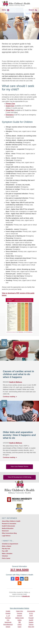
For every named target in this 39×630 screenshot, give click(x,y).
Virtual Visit (10, 110)
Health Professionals (8, 526)
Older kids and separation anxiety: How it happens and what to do (19, 435)
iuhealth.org (26, 596)
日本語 (20, 624)
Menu (4, 10)
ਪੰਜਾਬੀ (31, 615)
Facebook (12, 579)
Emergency (10, 115)
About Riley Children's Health (11, 521)
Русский (31, 618)
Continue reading (10, 396)
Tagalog (31, 622)
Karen (19, 626)
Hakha (19, 620)
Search (31, 10)
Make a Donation (7, 553)
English (8, 611)
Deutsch (19, 615)
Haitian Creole (19, 618)
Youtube (17, 579)
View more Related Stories (19, 466)
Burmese (8, 618)
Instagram (26, 579)
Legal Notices (6, 535)
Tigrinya (31, 624)
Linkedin (22, 579)
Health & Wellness (15, 382)
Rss (19, 583)
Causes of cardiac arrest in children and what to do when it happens (18, 374)
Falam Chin (19, 611)
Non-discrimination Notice (19, 608)
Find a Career (6, 558)
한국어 (31, 613)
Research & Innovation (9, 523)
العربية (8, 615)
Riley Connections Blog (9, 533)
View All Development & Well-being (19, 477)
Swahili (31, 620)
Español (8, 613)
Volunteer (5, 556)
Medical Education (7, 528)
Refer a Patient (6, 546)
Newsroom (5, 531)
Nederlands (8, 622)
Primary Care (10, 103)
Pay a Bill (5, 551)
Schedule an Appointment (10, 544)
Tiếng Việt (31, 626)
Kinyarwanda (31, 611)
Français (19, 613)
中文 (8, 620)
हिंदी (20, 622)
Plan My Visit (6, 548)
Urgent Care (10, 106)
